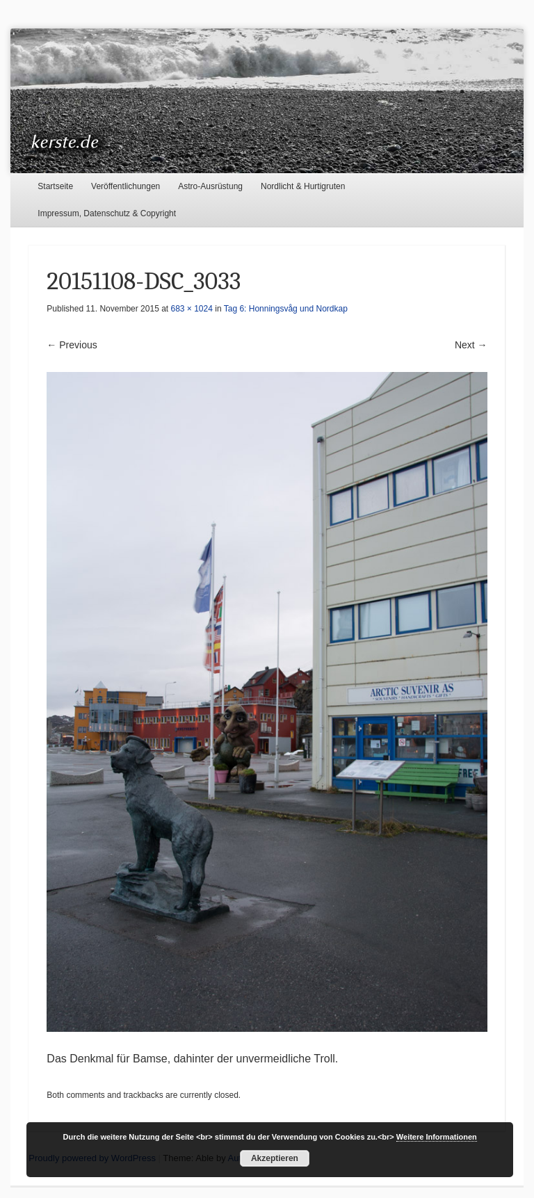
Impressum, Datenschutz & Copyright (107, 213)
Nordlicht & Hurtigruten (303, 186)
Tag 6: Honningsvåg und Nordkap (286, 309)
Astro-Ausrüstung (210, 186)
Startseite (55, 186)
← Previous (72, 344)
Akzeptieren (274, 1158)
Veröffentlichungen (125, 186)
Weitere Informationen (436, 1137)
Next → (471, 344)
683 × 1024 (192, 309)
